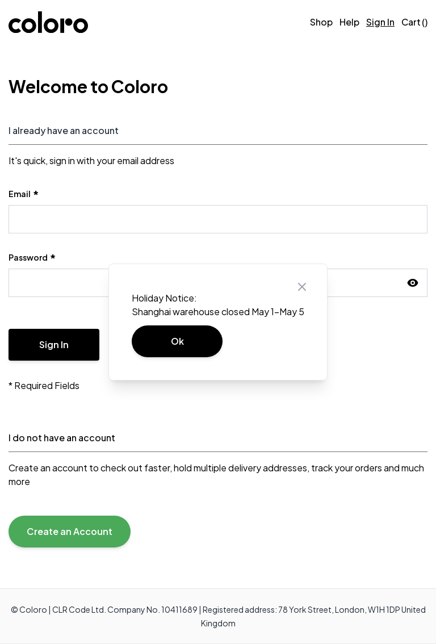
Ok (177, 341)
